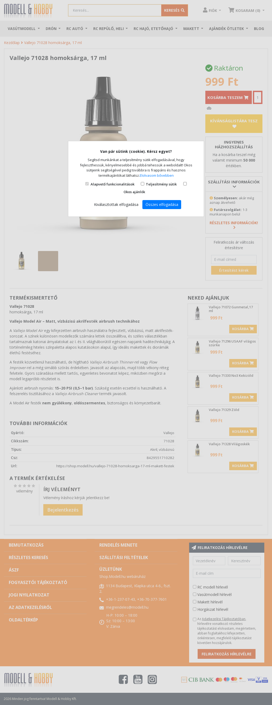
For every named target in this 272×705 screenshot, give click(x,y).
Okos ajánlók (134, 191)
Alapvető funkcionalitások (112, 184)
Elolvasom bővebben (157, 175)
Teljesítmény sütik (161, 184)
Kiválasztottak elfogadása (116, 204)
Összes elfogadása (162, 204)
